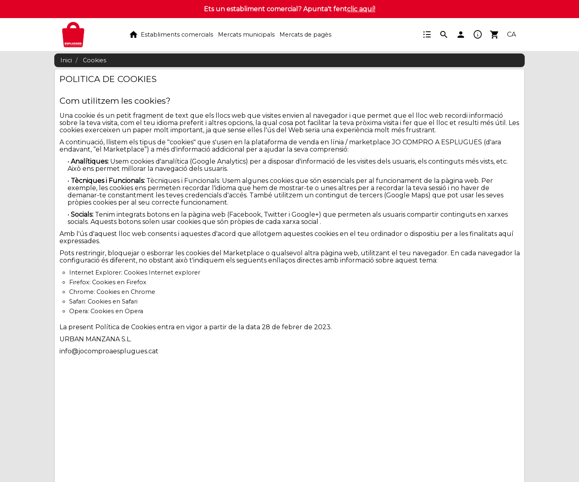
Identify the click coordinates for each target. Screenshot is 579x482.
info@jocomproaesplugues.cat (109, 351)
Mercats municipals (246, 34)
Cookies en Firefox (119, 282)
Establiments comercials (177, 34)
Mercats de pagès (305, 34)
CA (511, 34)
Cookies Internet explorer (162, 272)
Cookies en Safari (113, 301)
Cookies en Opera (116, 311)
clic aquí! (361, 9)
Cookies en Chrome (125, 291)
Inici (66, 60)
